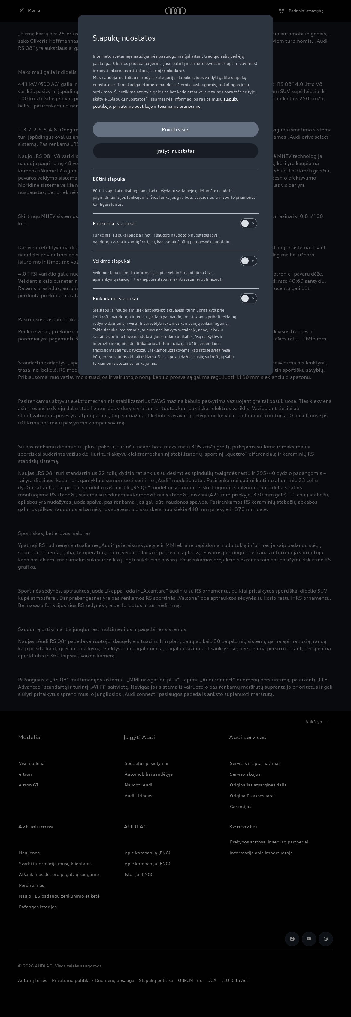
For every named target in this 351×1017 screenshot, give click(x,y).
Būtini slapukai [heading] (109, 179)
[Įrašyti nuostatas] (176, 151)
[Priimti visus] (176, 129)
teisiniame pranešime (179, 106)
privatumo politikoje (133, 106)
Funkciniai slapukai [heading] (175, 223)
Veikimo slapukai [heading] (175, 261)
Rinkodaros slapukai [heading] (175, 298)
